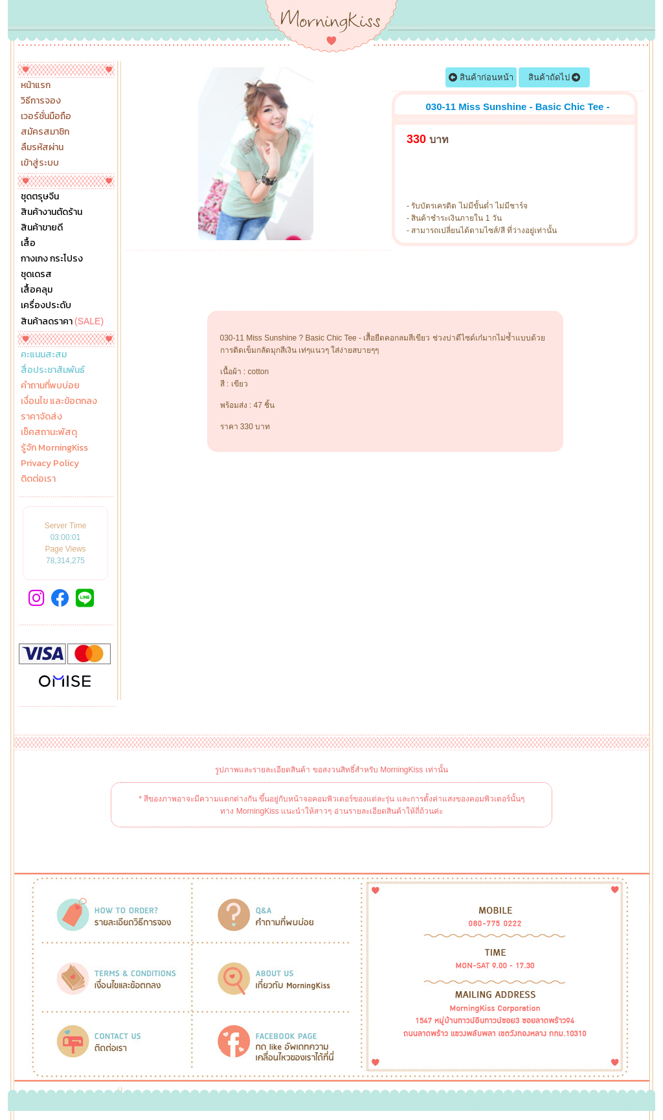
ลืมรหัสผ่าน (42, 147)
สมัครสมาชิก (45, 132)
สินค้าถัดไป (554, 77)
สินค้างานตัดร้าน (51, 212)
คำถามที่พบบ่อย (50, 385)
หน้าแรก (36, 85)
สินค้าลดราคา (62, 321)
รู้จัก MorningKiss (54, 448)
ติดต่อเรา (38, 479)
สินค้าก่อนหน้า (481, 77)
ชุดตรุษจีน (40, 196)
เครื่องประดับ (46, 305)
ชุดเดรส (36, 274)
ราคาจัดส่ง (41, 416)
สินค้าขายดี (42, 227)
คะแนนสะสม (44, 354)
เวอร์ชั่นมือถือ (46, 116)
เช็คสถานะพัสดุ (49, 432)
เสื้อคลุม (36, 290)
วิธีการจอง (41, 101)
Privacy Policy (50, 463)
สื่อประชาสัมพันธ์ (53, 370)
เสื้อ (28, 243)
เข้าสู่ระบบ (40, 163)
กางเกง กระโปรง (52, 258)
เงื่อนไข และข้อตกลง (59, 401)
